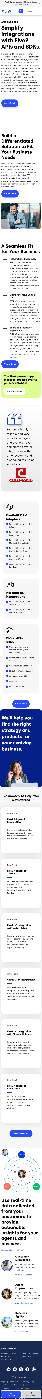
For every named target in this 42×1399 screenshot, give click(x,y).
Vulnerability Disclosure (12, 1385)
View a (10, 364)
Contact (6, 1388)
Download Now (21, 5)
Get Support (6, 1359)
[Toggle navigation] (40, 11)
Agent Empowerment (24, 1303)
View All (21, 1134)
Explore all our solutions (12, 1250)
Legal (3, 1382)
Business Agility (22, 1331)
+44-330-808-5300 (21, 11)
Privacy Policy (28, 1382)
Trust (27, 1385)
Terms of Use (14, 1382)
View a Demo (10, 194)
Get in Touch (9, 103)
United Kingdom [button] (22, 1377)
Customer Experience (25, 1275)
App (15, 391)
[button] (39, 3)
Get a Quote (6, 1356)
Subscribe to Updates (30, 1354)
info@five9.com (28, 1356)
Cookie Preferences (21, 1388)
